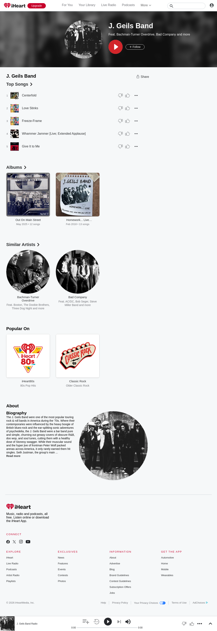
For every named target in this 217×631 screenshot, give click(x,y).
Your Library (87, 5)
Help (103, 602)
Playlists (11, 581)
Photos (62, 581)
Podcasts (128, 5)
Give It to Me (31, 146)
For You (67, 5)
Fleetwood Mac (123, 301)
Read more (13, 456)
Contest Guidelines (120, 581)
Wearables (167, 575)
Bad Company (166, 34)
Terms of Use (179, 602)
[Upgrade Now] (36, 5)
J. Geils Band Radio (27, 623)
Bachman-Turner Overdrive (135, 34)
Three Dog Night (22, 308)
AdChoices (200, 602)
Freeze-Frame (32, 121)
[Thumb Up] (127, 95)
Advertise (114, 563)
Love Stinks (30, 108)
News (61, 557)
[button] (115, 47)
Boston (18, 304)
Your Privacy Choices (149, 602)
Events (62, 569)
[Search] (186, 6)
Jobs (112, 592)
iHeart (9, 557)
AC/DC (69, 301)
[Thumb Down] (120, 95)
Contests (63, 575)
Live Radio (108, 5)
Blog (112, 569)
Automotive (167, 557)
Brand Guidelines (119, 575)
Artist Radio (12, 575)
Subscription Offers (120, 587)
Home (164, 563)
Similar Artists (23, 244)
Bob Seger (81, 301)
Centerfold (29, 95)
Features (63, 563)
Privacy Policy (120, 602)
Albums (16, 167)
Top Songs (19, 84)
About (112, 557)
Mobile (165, 569)
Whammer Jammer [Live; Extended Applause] (54, 133)
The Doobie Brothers (36, 304)
